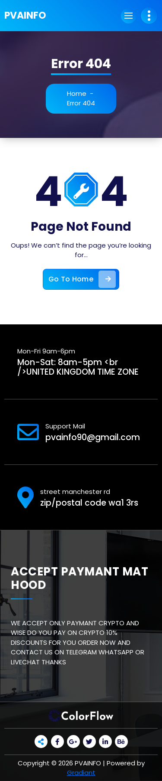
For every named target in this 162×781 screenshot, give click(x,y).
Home (76, 93)
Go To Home (82, 279)
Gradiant (81, 772)
